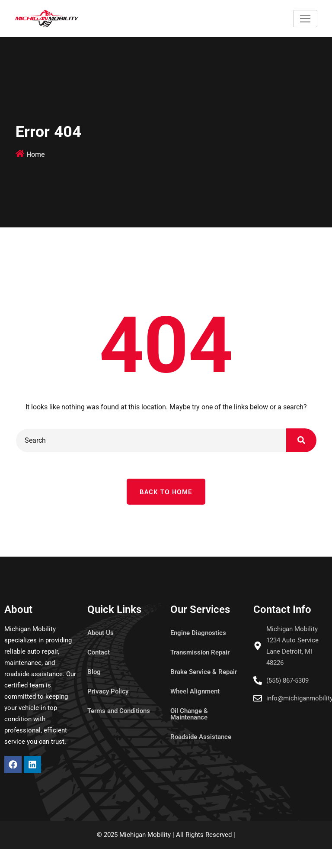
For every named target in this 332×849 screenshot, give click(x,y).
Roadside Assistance (200, 737)
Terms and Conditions (118, 711)
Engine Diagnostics (198, 633)
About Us (100, 633)
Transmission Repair (200, 652)
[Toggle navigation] (305, 18)
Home (35, 154)
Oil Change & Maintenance (189, 714)
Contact (98, 652)
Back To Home (166, 492)
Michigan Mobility (145, 835)
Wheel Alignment (195, 691)
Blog (94, 672)
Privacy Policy (107, 691)
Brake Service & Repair (203, 672)
